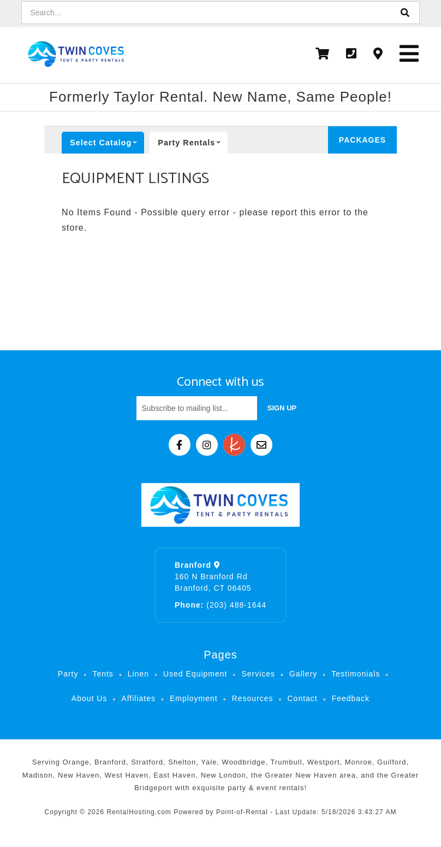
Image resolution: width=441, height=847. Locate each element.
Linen (138, 673)
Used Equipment (195, 673)
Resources (252, 698)
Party (193, 143)
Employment (194, 698)
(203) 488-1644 (220, 605)
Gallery (303, 673)
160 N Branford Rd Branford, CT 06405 (213, 576)
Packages (362, 140)
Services (258, 673)
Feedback (351, 698)
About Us (89, 698)
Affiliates (138, 698)
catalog (107, 143)
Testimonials (355, 673)
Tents (102, 673)
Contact (302, 698)
